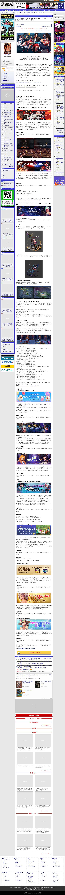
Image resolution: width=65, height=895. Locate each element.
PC (6, 10)
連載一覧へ (12, 166)
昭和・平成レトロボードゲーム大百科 (8, 146)
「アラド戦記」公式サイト (35, 652)
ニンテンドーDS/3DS (18, 872)
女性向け (29, 10)
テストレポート (43, 875)
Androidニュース (31, 875)
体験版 (20, 12)
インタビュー (15, 12)
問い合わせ (20, 0)
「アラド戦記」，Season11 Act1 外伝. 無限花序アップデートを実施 (30, 663)
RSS (1, 0)
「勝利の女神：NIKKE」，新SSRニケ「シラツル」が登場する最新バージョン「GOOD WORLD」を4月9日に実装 (60, 91)
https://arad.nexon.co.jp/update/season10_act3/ (26, 87)
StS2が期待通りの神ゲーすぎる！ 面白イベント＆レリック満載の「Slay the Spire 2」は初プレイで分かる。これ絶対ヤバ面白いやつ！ (7, 279)
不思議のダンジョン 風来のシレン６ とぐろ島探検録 (60, 149)
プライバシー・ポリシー (33, 892)
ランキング (62, 0)
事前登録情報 (30, 876)
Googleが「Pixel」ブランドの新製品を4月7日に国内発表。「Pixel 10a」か (60, 123)
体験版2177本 (10, 8)
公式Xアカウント (7, 0)
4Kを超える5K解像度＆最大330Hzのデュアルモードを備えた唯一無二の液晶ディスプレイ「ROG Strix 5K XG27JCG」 (42, 806)
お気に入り (51, 0)
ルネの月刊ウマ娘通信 (8, 143)
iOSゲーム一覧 (31, 881)
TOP (2, 10)
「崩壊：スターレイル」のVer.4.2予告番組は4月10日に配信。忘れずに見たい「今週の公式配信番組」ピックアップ (42, 766)
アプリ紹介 (30, 878)
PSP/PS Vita (54, 858)
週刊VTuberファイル (7, 114)
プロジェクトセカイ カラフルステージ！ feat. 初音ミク (59, 158)
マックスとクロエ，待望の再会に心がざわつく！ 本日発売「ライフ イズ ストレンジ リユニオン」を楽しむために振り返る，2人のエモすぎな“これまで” (7, 220)
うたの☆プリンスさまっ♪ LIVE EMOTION (60, 173)
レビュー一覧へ (46, 810)
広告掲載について (6, 349)
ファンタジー (46, 674)
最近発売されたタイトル (31, 12)
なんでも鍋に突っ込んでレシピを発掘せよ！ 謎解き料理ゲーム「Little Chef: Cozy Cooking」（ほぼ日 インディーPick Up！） (43, 748)
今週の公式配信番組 (7, 112)
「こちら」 (38, 888)
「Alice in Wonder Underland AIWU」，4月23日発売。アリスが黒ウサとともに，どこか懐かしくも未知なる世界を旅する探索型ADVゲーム (60, 129)
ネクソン (4, 58)
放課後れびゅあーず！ (8, 164)
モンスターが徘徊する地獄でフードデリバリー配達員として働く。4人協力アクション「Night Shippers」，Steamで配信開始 (60, 85)
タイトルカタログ (18, 866)
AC (44, 10)
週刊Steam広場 (6, 125)
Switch (20, 10)
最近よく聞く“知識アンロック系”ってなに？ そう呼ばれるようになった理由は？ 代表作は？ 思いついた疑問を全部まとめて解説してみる (7, 249)
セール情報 (30, 877)
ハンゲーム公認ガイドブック (27, 690)
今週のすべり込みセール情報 (8, 123)
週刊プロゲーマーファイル (8, 110)
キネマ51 (5, 162)
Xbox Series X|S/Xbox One (7, 183)
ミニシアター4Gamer (7, 152)
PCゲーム (4, 181)
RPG (31, 674)
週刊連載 (4, 865)
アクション (26, 674)
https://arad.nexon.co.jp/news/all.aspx (26, 648)
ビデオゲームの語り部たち (8, 150)
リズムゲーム (55, 880)
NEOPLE (4, 60)
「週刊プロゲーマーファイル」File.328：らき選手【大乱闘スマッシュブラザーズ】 (24, 765)
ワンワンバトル (58, 138)
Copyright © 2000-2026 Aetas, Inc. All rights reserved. (32, 893)
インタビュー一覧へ (46, 853)
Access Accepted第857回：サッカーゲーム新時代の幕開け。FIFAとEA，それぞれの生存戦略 (60, 102)
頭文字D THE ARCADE (59, 145)
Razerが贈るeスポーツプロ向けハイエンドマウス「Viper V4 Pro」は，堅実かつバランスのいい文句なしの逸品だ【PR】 (24, 806)
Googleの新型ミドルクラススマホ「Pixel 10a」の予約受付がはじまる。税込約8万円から (60, 96)
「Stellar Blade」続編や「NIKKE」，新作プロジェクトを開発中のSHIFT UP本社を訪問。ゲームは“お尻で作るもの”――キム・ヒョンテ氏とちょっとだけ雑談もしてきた (7, 310)
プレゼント (5, 172)
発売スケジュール (18, 865)
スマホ (24, 10)
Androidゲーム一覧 (31, 882)
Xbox (10, 10)
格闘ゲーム (55, 876)
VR (33, 10)
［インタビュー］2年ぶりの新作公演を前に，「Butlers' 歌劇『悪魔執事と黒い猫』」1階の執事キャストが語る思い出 (7, 324)
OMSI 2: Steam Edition (59, 162)
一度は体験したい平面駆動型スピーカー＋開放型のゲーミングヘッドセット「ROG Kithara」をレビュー (42, 789)
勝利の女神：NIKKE (59, 153)
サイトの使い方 (14, 0)
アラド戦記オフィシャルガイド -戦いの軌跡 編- (27, 682)
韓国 (50, 674)
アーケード (54, 872)
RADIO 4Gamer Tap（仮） (8, 129)
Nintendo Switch (5, 872)
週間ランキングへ (61, 132)
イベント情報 (55, 875)
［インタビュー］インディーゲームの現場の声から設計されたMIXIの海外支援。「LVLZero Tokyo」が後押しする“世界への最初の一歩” (7, 339)
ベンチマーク (43, 880)
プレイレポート (8, 12)
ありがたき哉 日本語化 (8, 157)
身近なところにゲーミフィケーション (8, 160)
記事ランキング (6, 867)
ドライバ (4, 177)
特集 (4, 76)
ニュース (5, 74)
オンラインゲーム (6, 859)
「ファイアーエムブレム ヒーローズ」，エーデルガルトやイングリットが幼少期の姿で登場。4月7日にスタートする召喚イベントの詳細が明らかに (60, 118)
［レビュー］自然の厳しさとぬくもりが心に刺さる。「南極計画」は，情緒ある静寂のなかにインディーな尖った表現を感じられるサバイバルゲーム (7, 294)
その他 (54, 881)
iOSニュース (30, 873)
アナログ (49, 10)
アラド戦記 (7, 54)
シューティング (56, 878)
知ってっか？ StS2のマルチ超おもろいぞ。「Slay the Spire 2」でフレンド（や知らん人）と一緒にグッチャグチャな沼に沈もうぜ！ (7, 265)
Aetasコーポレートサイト (7, 351)
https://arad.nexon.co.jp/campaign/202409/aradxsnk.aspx (28, 82)
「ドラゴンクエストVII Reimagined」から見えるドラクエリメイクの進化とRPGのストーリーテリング (7, 234)
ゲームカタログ (40, 12)
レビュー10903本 (4, 8)
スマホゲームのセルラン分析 (8, 120)
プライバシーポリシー (7, 344)
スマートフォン (30, 872)
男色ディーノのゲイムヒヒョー (8, 117)
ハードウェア (39, 10)
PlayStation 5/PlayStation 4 (7, 185)
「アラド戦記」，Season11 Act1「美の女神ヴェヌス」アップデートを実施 (31, 667)
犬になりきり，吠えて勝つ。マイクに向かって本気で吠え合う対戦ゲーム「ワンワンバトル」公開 (60, 80)
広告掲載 (39, 892)
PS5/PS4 (14, 10)
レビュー (2, 12)
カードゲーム (55, 877)
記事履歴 (56, 0)
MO (29, 674)
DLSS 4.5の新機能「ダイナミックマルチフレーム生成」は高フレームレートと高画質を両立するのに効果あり (24, 789)
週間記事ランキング (6, 170)
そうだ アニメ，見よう (8, 131)
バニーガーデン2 (58, 165)
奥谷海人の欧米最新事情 (8, 103)
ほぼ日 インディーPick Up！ (9, 127)
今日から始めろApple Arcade (9, 139)
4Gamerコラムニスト (7, 148)
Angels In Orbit (58, 168)
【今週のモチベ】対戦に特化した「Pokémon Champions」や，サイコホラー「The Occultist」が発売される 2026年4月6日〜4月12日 (60, 113)
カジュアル (38, 674)
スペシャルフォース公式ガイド (46, 682)
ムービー (24, 12)
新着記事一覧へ (46, 725)
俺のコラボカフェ (7, 141)
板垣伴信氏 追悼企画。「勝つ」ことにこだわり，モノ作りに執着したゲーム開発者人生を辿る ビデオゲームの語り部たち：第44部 (24, 748)
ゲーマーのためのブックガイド (8, 134)
